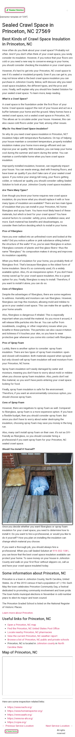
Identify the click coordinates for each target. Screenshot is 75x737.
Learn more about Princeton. (17, 612)
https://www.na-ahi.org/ (20, 718)
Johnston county (46, 643)
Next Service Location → (59, 725)
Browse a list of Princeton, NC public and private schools (38, 639)
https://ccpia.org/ (16, 722)
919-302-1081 (61, 550)
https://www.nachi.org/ (19, 707)
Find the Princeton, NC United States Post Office (33, 628)
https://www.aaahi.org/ (19, 714)
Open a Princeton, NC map (21, 624)
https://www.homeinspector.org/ (25, 710)
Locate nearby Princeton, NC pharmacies (29, 632)
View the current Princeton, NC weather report (32, 635)
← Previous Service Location (17, 725)
